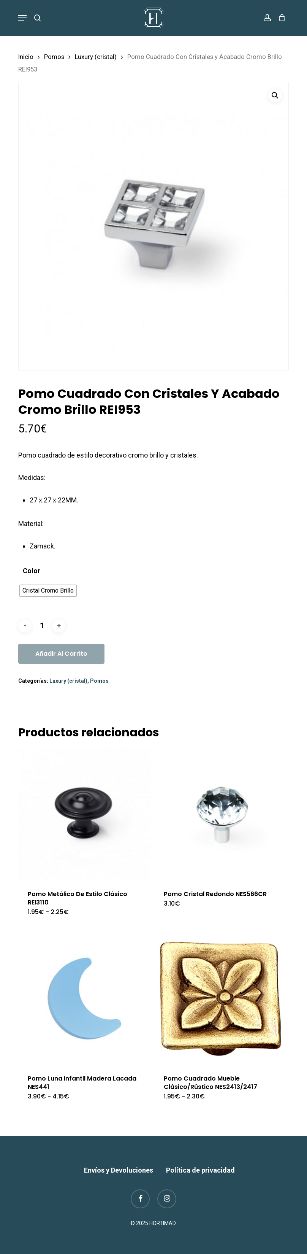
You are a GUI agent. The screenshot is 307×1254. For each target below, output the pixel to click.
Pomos (54, 56)
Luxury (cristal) (96, 56)
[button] (22, 18)
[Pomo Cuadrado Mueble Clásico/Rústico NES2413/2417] (220, 999)
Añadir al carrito (61, 653)
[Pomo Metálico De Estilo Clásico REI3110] (84, 814)
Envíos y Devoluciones (118, 1170)
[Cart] (280, 18)
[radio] (48, 590)
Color (31, 570)
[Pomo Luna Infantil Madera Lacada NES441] (84, 999)
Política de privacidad (200, 1170)
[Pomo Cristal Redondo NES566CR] (220, 814)
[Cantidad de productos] (42, 626)
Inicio (25, 56)
